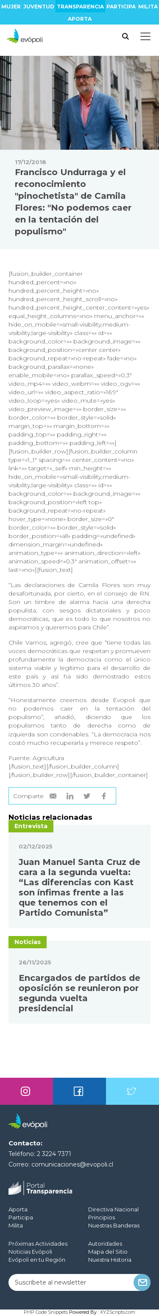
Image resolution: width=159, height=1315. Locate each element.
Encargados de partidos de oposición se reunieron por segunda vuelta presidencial (79, 993)
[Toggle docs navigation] (145, 36)
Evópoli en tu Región (36, 1259)
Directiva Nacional (113, 1209)
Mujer (11, 6)
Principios (101, 1217)
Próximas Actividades (37, 1243)
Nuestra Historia (109, 1259)
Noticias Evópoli (30, 1251)
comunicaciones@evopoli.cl (72, 1164)
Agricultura (48, 758)
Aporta (80, 19)
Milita (148, 6)
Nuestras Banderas (113, 1225)
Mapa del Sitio (108, 1251)
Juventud (38, 6)
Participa (121, 6)
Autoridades (105, 1243)
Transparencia (80, 6)
